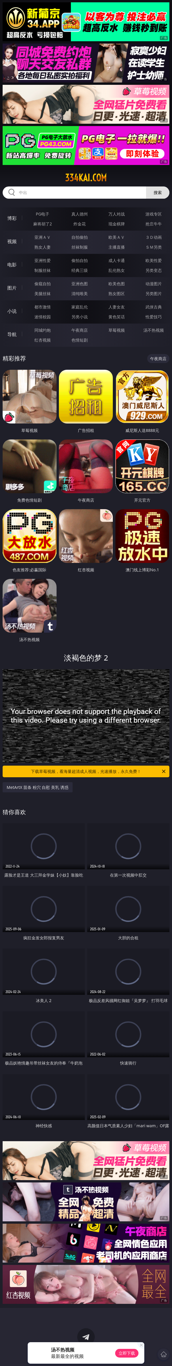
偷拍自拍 (79, 260)
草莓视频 (116, 330)
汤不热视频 (153, 330)
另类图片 (153, 293)
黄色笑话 (116, 316)
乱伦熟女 (116, 270)
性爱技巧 (153, 316)
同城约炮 (42, 330)
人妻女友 (116, 307)
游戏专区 (153, 214)
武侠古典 (153, 307)
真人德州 (79, 214)
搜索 (158, 192)
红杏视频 (42, 340)
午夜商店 (79, 330)
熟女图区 (116, 293)
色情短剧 (79, 340)
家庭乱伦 (79, 307)
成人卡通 (116, 260)
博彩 (12, 218)
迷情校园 (42, 316)
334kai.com (86, 178)
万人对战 (116, 214)
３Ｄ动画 (153, 237)
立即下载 (127, 1353)
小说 (12, 311)
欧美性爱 (153, 260)
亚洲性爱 (42, 260)
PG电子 (43, 214)
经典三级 (79, 270)
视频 (12, 241)
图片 (12, 288)
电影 (12, 264)
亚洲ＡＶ (42, 237)
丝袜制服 (79, 247)
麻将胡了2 (42, 224)
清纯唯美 (79, 293)
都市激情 (42, 307)
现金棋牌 (116, 224)
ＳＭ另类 (153, 247)
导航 (12, 334)
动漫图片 (153, 283)
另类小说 (79, 316)
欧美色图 (116, 283)
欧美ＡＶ (116, 237)
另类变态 (153, 270)
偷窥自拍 (42, 283)
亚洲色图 (79, 283)
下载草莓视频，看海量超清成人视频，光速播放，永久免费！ (98, 771)
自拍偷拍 (79, 237)
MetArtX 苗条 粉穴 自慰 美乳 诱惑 (38, 787)
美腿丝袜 (42, 293)
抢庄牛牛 (153, 224)
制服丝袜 (42, 270)
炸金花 (79, 224)
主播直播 (116, 247)
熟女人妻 (42, 247)
